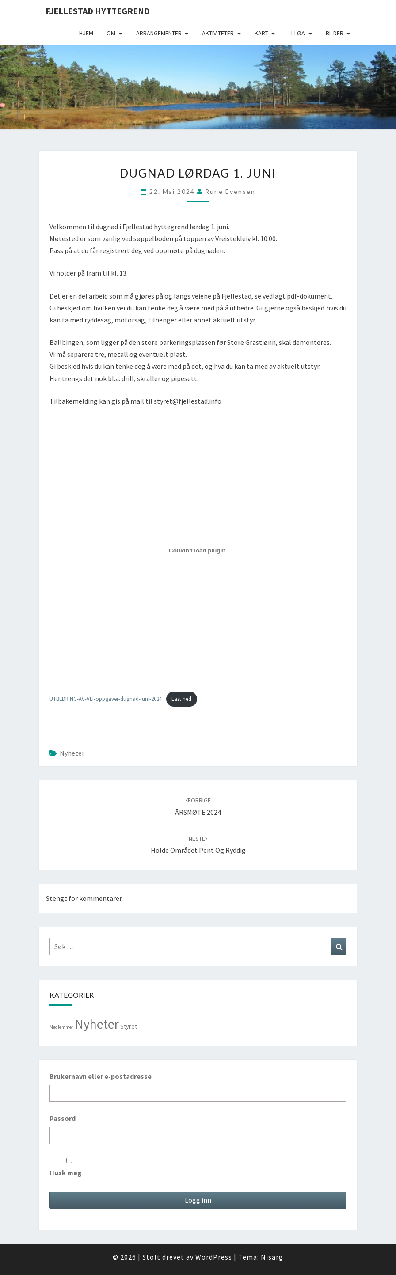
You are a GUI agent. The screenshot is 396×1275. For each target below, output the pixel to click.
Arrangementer (159, 33)
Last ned (181, 698)
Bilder (334, 33)
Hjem (86, 33)
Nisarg (272, 1256)
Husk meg (69, 1167)
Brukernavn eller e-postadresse (101, 1076)
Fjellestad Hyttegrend (98, 10)
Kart (261, 33)
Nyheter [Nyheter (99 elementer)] (97, 1024)
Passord (63, 1118)
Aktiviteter (218, 33)
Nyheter (72, 753)
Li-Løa (297, 33)
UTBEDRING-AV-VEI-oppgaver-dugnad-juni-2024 (106, 698)
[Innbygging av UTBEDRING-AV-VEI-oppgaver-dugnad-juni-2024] (198, 550)
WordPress (213, 1256)
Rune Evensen (230, 191)
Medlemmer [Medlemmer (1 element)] (61, 1027)
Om (111, 33)
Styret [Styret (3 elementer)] (128, 1026)
